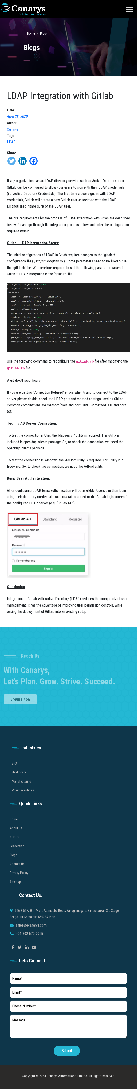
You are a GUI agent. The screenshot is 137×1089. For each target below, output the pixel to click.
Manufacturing (21, 788)
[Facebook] (33, 161)
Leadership (17, 853)
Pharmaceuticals (23, 797)
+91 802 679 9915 (29, 940)
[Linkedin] (22, 161)
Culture (14, 844)
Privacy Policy (19, 879)
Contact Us (17, 870)
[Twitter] (11, 161)
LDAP (11, 142)
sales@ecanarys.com (31, 932)
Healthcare (19, 779)
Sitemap (15, 888)
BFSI (15, 770)
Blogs (44, 33)
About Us (16, 835)
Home (31, 33)
